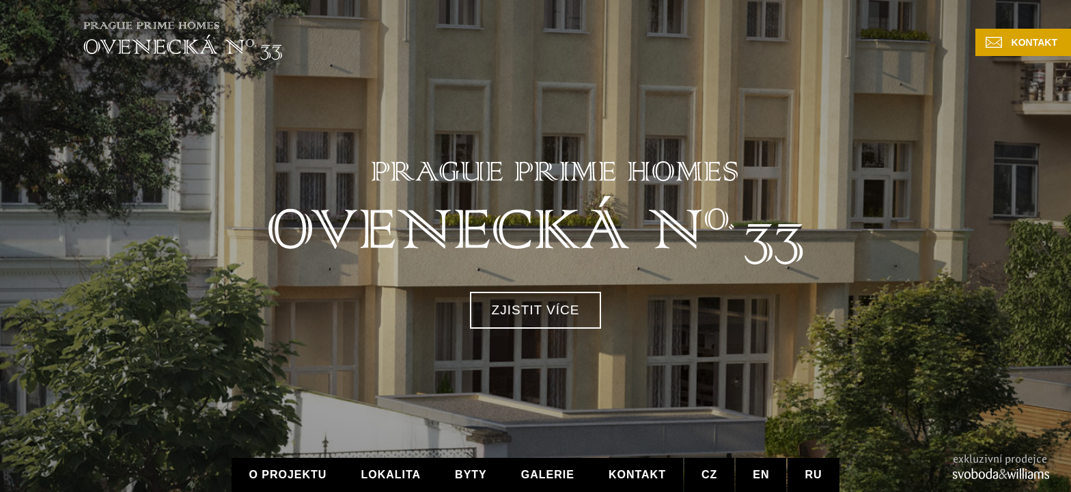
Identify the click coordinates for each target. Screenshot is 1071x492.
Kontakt (1034, 42)
